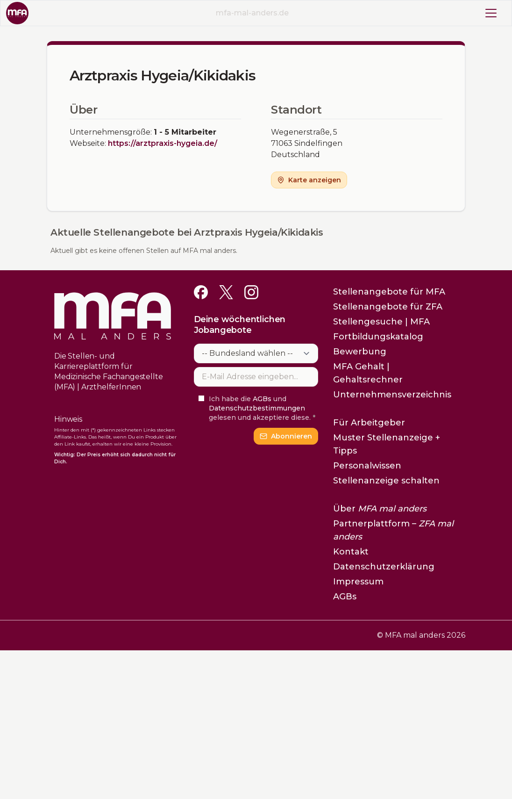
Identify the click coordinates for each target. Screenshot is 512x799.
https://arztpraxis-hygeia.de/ (162, 143)
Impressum (358, 581)
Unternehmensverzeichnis (392, 394)
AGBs (262, 399)
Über (380, 509)
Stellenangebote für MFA (389, 292)
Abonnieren (286, 436)
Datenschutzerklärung (383, 566)
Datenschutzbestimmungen (257, 408)
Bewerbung (359, 351)
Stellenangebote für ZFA (387, 307)
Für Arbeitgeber (369, 422)
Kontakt (351, 552)
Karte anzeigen (309, 180)
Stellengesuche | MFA (381, 322)
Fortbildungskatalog (378, 336)
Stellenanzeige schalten (386, 480)
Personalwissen (367, 466)
